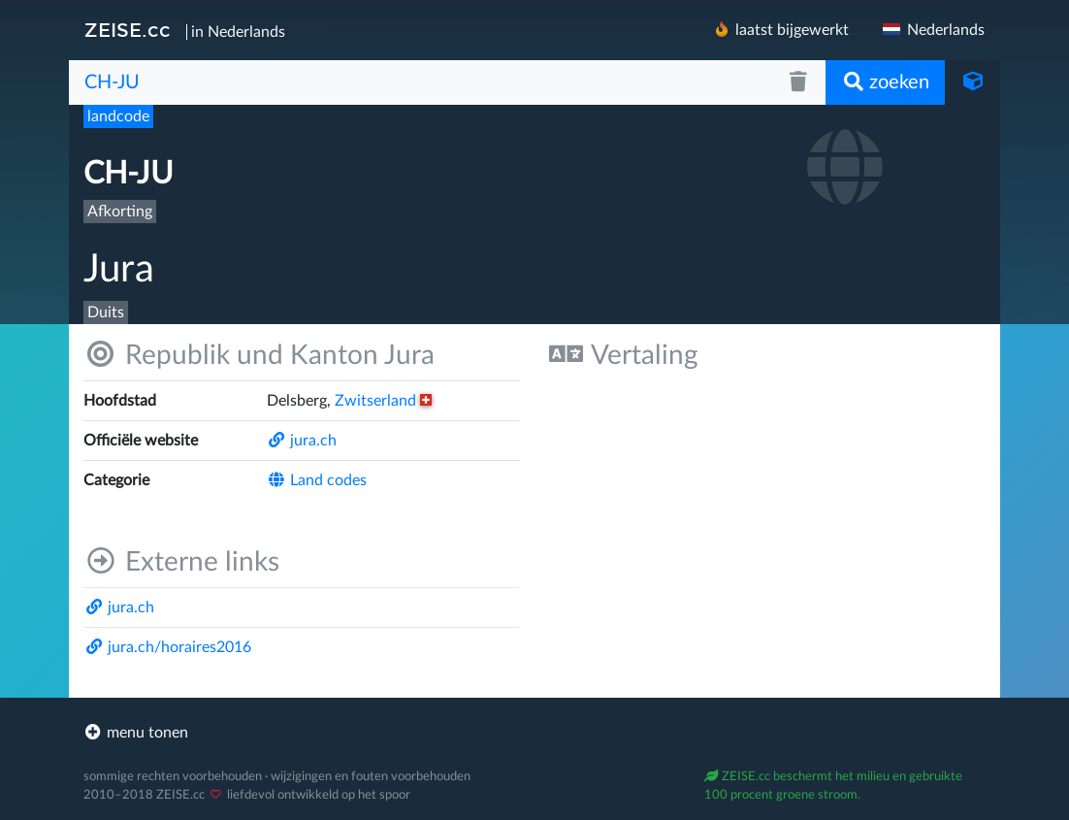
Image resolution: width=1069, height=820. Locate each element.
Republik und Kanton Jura (259, 355)
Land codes (317, 480)
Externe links (181, 561)
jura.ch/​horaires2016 (167, 647)
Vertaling (623, 355)
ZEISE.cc (127, 30)
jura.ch (302, 440)
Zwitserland (383, 401)
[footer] (534, 732)
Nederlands (932, 30)
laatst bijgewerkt (780, 29)
